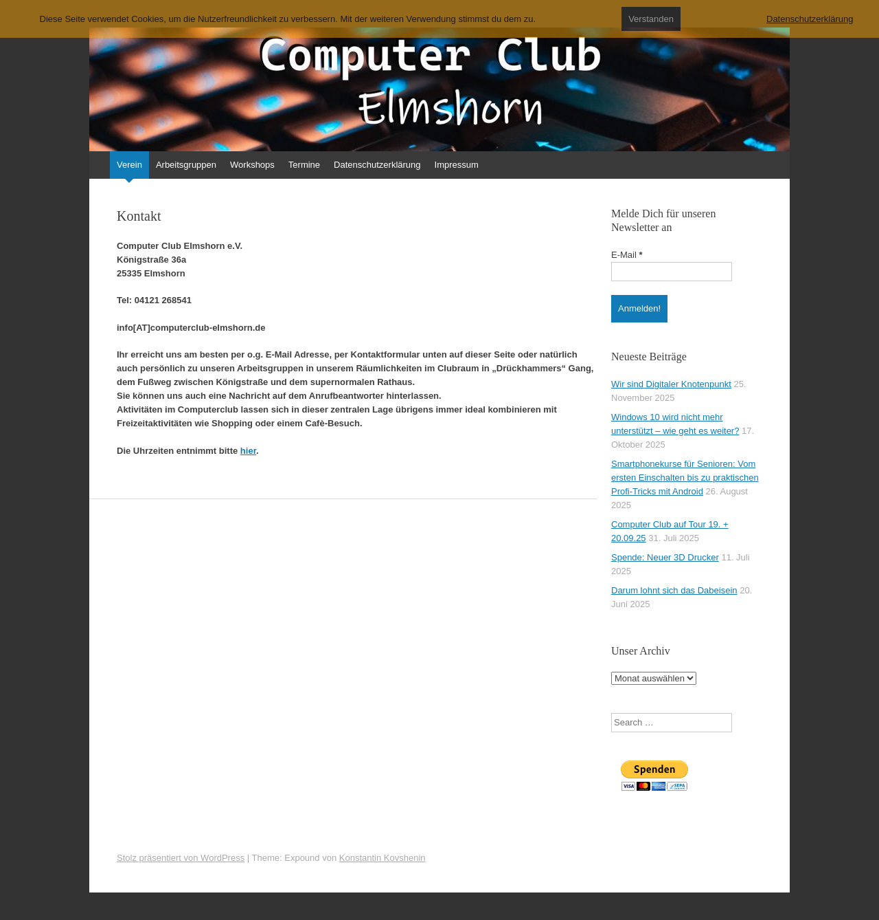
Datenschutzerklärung (377, 165)
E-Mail (627, 255)
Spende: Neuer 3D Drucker (665, 557)
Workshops (252, 165)
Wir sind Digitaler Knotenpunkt (671, 384)
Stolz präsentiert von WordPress (180, 858)
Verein (129, 165)
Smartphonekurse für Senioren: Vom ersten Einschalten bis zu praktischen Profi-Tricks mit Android (685, 477)
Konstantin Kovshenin (382, 858)
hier (248, 451)
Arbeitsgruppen (186, 165)
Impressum (457, 165)
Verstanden (651, 19)
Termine (304, 165)
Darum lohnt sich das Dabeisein (674, 590)
